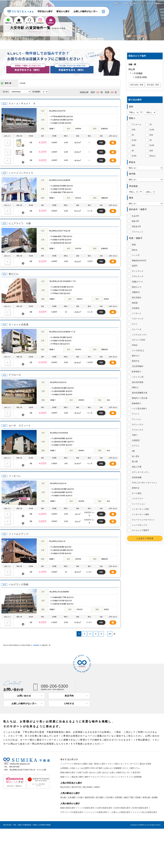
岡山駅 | (63, 797)
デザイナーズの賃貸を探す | (72, 812)
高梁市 (97, 787)
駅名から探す (63, 11)
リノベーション (138, 504)
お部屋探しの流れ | (68, 768)
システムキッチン (139, 335)
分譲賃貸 (135, 440)
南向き (134, 250)
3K (150, 139)
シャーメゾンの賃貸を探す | (97, 812)
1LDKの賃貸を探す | (105, 808)
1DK (133, 129)
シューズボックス (139, 525)
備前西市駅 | (90, 797)
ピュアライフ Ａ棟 (20, 223)
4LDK (134, 155)
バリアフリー (137, 498)
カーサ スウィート (20, 425)
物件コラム (135, 768)
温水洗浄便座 (137, 382)
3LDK (151, 145)
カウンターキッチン (140, 472)
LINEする (8, 23)
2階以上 (135, 387)
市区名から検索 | (81, 764)
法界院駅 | (119, 797)
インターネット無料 (140, 514)
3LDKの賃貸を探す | (141, 808)
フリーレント (137, 232)
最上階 (134, 461)
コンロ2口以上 (137, 350)
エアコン (135, 446)
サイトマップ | (127, 777)
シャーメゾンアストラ (21, 173)
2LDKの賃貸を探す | (123, 808)
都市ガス (135, 356)
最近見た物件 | (78, 777)
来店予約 (19, 23)
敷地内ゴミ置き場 (139, 398)
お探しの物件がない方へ (86, 11)
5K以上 (152, 155)
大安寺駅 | (109, 797)
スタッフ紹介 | (114, 764)
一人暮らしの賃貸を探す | (121, 812)
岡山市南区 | (88, 787)
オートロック (137, 271)
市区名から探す (45, 11)
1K (150, 124)
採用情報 (138, 777)
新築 (133, 244)
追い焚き (135, 456)
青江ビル (13, 274)
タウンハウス (137, 424)
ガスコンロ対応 (138, 340)
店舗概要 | (118, 768)
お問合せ (51, 23)
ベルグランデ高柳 (18, 584)
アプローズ (15, 375)
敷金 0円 (135, 221)
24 (110, 634)
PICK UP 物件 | (96, 768)
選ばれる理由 (145, 764)
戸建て (134, 435)
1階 (133, 451)
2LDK (134, 139)
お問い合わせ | (103, 772)
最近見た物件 (131, 3)
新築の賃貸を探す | (68, 808)
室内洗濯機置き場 (139, 393)
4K (132, 150)
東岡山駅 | (147, 797)
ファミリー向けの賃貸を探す (144, 812)
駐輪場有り (136, 403)
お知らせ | (108, 768)
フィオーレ (15, 476)
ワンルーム (136, 124)
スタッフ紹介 (145, 3)
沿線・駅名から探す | (98, 764)
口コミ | (126, 768)
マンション (136, 419)
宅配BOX (135, 292)
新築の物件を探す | (68, 772)
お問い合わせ (24, 696)
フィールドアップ (18, 534)
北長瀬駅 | (72, 797)
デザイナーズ (137, 276)
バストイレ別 (137, 377)
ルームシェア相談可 (140, 530)
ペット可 (135, 255)
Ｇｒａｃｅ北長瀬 (18, 324)
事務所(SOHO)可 (139, 260)
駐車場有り (136, 371)
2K (132, 134)
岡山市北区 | (65, 787)
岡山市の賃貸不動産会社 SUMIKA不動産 (16, 645)
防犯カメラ (136, 287)
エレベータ (136, 329)
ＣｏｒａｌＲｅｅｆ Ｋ (22, 103)
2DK (151, 134)
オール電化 (136, 493)
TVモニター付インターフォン (144, 483)
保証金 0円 (136, 226)
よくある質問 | (83, 768)
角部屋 (134, 303)
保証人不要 (136, 467)
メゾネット (136, 313)
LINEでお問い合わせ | (86, 772)
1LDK (151, 129)
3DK (133, 145)
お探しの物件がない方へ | (121, 772)
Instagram (40, 23)
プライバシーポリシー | (110, 777)
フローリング (137, 319)
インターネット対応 (140, 509)
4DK (151, 150)
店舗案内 (157, 3)
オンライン (29, 23)
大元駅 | (80, 797)
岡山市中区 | (77, 787)
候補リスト (118, 3)
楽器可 (134, 266)
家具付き (135, 361)
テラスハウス (137, 430)
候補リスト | (65, 777)
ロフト (134, 324)
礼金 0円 (135, 216)
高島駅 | (138, 797)
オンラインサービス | (130, 764)
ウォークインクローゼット (143, 520)
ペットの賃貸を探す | (86, 808)
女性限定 (135, 308)
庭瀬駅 (155, 797)
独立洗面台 (136, 297)
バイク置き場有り (139, 408)
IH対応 (134, 345)
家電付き (135, 488)
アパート (135, 414)
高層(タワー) (137, 282)
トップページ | (66, 764)
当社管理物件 (137, 366)
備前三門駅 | (129, 797)
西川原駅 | (100, 797)
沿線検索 (36, 645)
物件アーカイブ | (92, 777)
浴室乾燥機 (136, 477)
